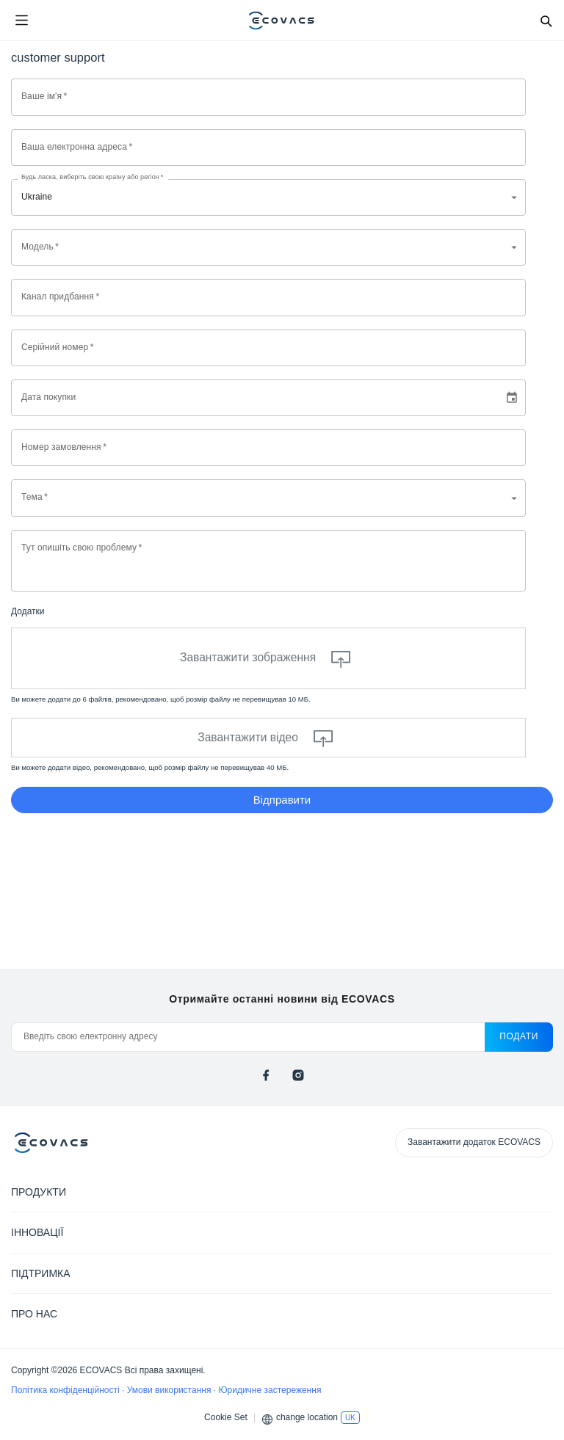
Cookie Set (225, 1417)
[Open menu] (21, 20)
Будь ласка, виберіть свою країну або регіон (92, 177)
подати (518, 1036)
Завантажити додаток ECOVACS (474, 1142)
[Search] (545, 20)
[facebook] (266, 1075)
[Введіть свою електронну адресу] (248, 1037)
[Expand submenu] (542, 1191)
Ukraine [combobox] (36, 197)
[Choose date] (511, 397)
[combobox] (268, 247)
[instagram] (298, 1075)
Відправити (282, 799)
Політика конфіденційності (66, 1390)
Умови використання (170, 1390)
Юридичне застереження (269, 1390)
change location (307, 1417)
